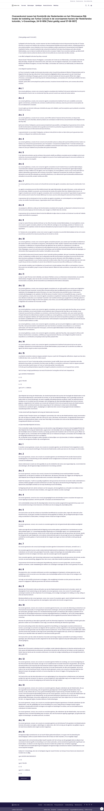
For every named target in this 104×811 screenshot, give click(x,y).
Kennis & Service (47, 5)
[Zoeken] (86, 5)
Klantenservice (79, 1)
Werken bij (72, 1)
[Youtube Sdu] (91, 804)
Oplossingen (30, 5)
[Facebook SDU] (84, 804)
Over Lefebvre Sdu (88, 1)
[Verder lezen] (25, 778)
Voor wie (23, 5)
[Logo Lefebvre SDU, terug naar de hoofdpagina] (15, 5)
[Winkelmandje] (91, 5)
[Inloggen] (88, 5)
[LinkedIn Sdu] (87, 804)
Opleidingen (38, 5)
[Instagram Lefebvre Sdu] (89, 804)
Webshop (56, 5)
